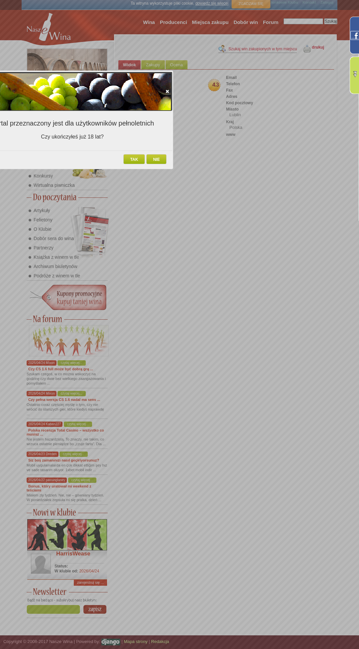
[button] (167, 91)
